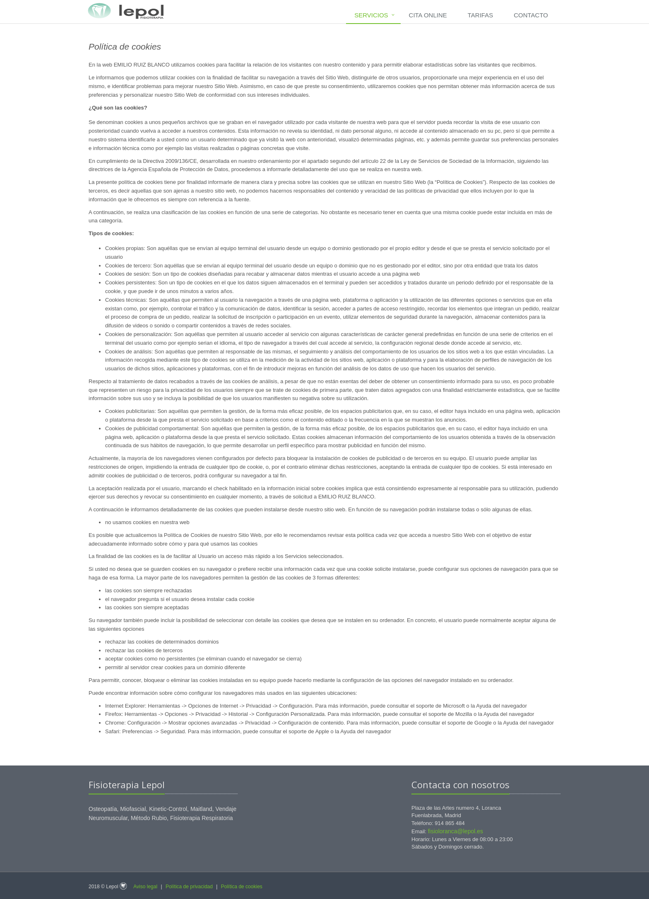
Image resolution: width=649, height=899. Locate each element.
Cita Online (428, 15)
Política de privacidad (189, 886)
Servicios (371, 15)
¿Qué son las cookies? (118, 108)
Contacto (531, 15)
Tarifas (480, 15)
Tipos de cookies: (111, 233)
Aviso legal (145, 886)
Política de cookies (241, 886)
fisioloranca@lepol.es (455, 831)
